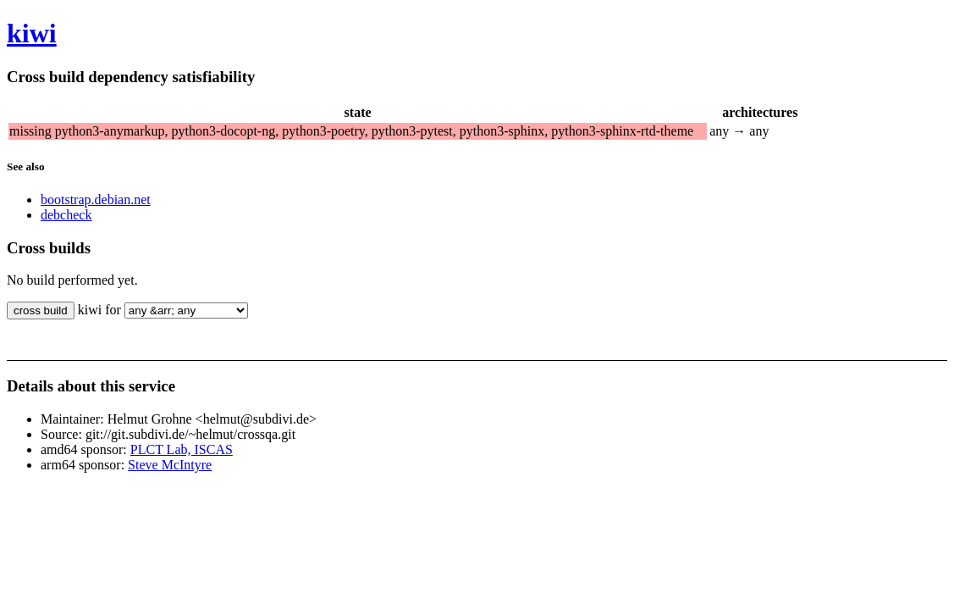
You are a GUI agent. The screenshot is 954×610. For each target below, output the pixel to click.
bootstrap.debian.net (96, 199)
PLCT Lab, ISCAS (181, 449)
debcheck (66, 215)
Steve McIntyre (170, 465)
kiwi (32, 33)
